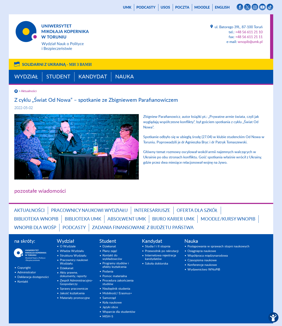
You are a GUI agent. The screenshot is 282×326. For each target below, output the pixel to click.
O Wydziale (68, 246)
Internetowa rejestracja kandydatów (160, 257)
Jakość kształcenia (72, 293)
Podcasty (146, 7)
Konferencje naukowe (202, 265)
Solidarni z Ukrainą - (57, 65)
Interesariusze (152, 210)
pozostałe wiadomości (40, 191)
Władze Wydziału (72, 251)
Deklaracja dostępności (33, 277)
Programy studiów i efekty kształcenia (115, 265)
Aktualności (29, 91)
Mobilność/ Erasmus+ (117, 293)
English (222, 7)
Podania (107, 271)
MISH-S (107, 316)
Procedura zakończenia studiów (118, 282)
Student (58, 77)
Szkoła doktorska (156, 263)
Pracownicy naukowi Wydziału (89, 210)
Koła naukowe (112, 302)
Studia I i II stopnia (157, 246)
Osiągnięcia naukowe (201, 251)
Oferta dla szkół (197, 210)
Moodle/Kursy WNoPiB (228, 219)
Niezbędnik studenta (116, 288)
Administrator (26, 272)
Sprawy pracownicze (74, 288)
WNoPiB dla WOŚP (35, 228)
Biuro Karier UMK (173, 219)
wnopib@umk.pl (250, 42)
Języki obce (110, 307)
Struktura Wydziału (73, 255)
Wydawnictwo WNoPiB (203, 269)
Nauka (124, 77)
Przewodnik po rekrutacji (161, 251)
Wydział (26, 77)
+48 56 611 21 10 (249, 32)
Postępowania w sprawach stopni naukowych (218, 246)
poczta (182, 7)
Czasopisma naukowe (202, 260)
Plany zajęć (109, 251)
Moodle (202, 7)
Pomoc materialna (114, 276)
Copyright (24, 267)
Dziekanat (66, 268)
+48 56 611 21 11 (249, 37)
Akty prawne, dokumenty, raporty (73, 274)
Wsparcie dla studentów (118, 311)
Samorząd (109, 298)
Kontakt (22, 281)
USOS (165, 7)
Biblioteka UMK (83, 219)
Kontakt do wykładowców (112, 257)
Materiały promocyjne (75, 298)
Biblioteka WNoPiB (36, 219)
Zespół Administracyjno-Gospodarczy (76, 282)
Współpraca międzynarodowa (207, 255)
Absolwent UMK (127, 219)
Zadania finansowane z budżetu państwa (143, 228)
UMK (127, 7)
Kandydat (92, 77)
